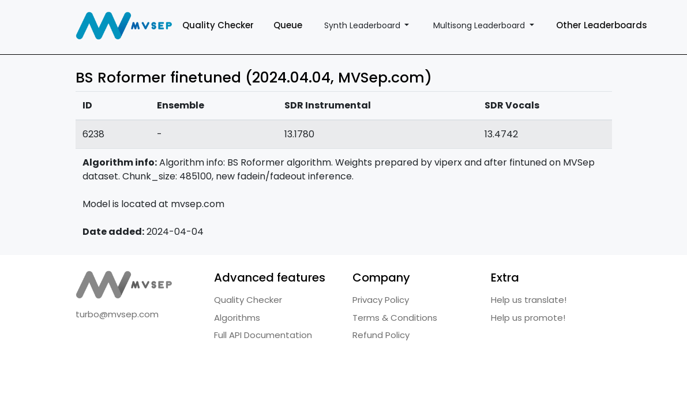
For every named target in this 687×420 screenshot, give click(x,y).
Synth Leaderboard (363, 25)
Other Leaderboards (601, 25)
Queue (287, 25)
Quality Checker (218, 25)
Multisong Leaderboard (480, 25)
